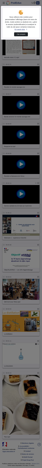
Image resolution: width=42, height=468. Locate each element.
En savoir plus (21, 29)
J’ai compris (21, 34)
